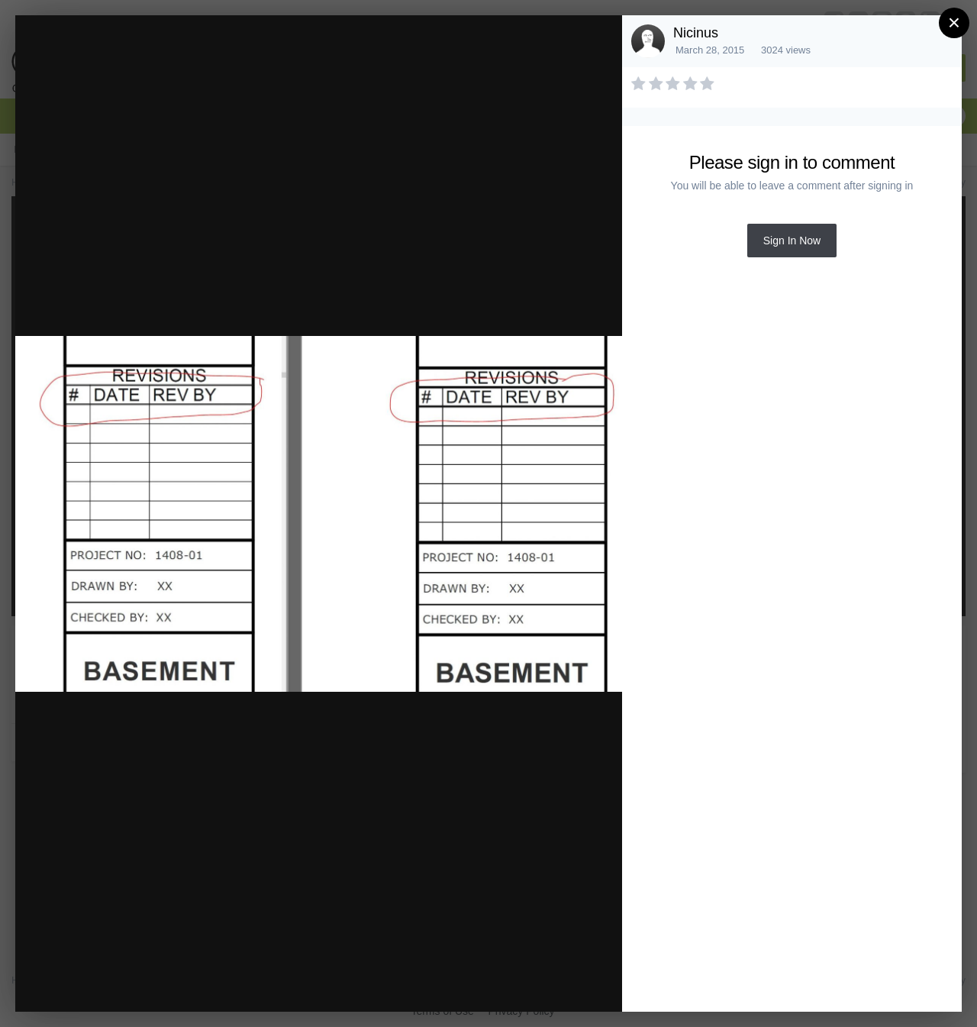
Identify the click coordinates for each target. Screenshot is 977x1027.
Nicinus (695, 32)
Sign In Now (792, 240)
